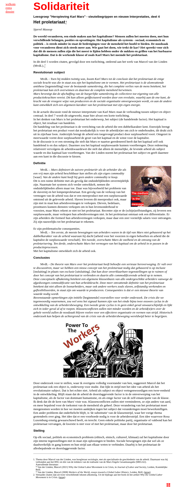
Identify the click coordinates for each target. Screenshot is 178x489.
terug (147, 472)
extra (9, 8)
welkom (11, 4)
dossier (10, 11)
